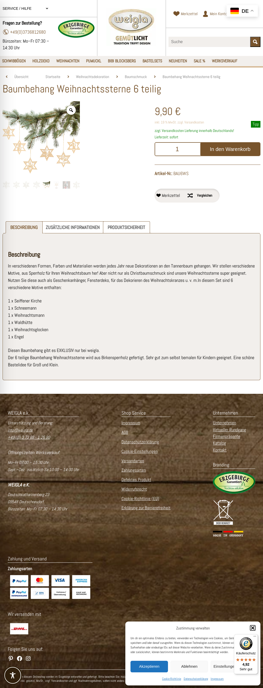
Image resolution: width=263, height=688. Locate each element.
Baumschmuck (136, 76)
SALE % (199, 61)
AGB (124, 432)
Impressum (217, 679)
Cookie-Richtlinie (171, 679)
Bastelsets (152, 61)
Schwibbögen (14, 61)
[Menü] (255, 637)
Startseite (52, 76)
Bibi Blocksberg (122, 61)
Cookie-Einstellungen (139, 451)
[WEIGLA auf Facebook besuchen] (19, 658)
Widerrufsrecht (134, 489)
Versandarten (132, 461)
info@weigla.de (20, 430)
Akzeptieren (149, 666)
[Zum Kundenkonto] (214, 14)
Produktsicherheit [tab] (126, 227)
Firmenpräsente (226, 436)
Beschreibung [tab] (24, 227)
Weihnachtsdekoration (92, 76)
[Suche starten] (255, 42)
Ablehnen (189, 666)
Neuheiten (178, 61)
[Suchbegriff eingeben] (209, 42)
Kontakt (220, 450)
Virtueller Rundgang (229, 430)
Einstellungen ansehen (232, 666)
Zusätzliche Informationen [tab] (73, 227)
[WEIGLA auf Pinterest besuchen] (11, 658)
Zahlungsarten (133, 470)
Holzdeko (41, 61)
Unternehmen (224, 423)
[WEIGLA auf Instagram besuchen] (28, 658)
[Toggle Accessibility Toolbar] (13, 675)
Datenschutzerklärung (196, 679)
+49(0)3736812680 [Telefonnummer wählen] (24, 32)
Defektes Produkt (136, 479)
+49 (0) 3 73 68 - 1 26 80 (29, 437)
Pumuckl (93, 61)
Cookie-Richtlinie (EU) (140, 498)
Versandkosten (194, 122)
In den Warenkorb (230, 149)
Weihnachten (67, 61)
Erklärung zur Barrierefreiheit (146, 508)
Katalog (219, 443)
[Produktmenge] (177, 149)
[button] (252, 627)
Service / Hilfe (26, 8)
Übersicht (21, 76)
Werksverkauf (224, 61)
